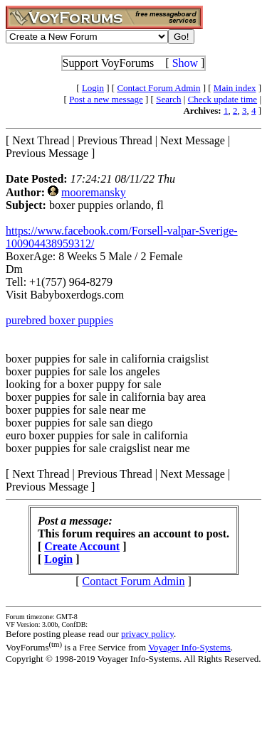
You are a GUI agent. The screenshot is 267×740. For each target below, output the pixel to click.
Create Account (82, 546)
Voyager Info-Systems (189, 647)
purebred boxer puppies (59, 320)
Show (185, 63)
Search (168, 99)
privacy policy (147, 633)
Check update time (222, 99)
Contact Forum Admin (158, 87)
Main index (235, 87)
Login (93, 87)
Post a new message (106, 99)
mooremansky (93, 192)
